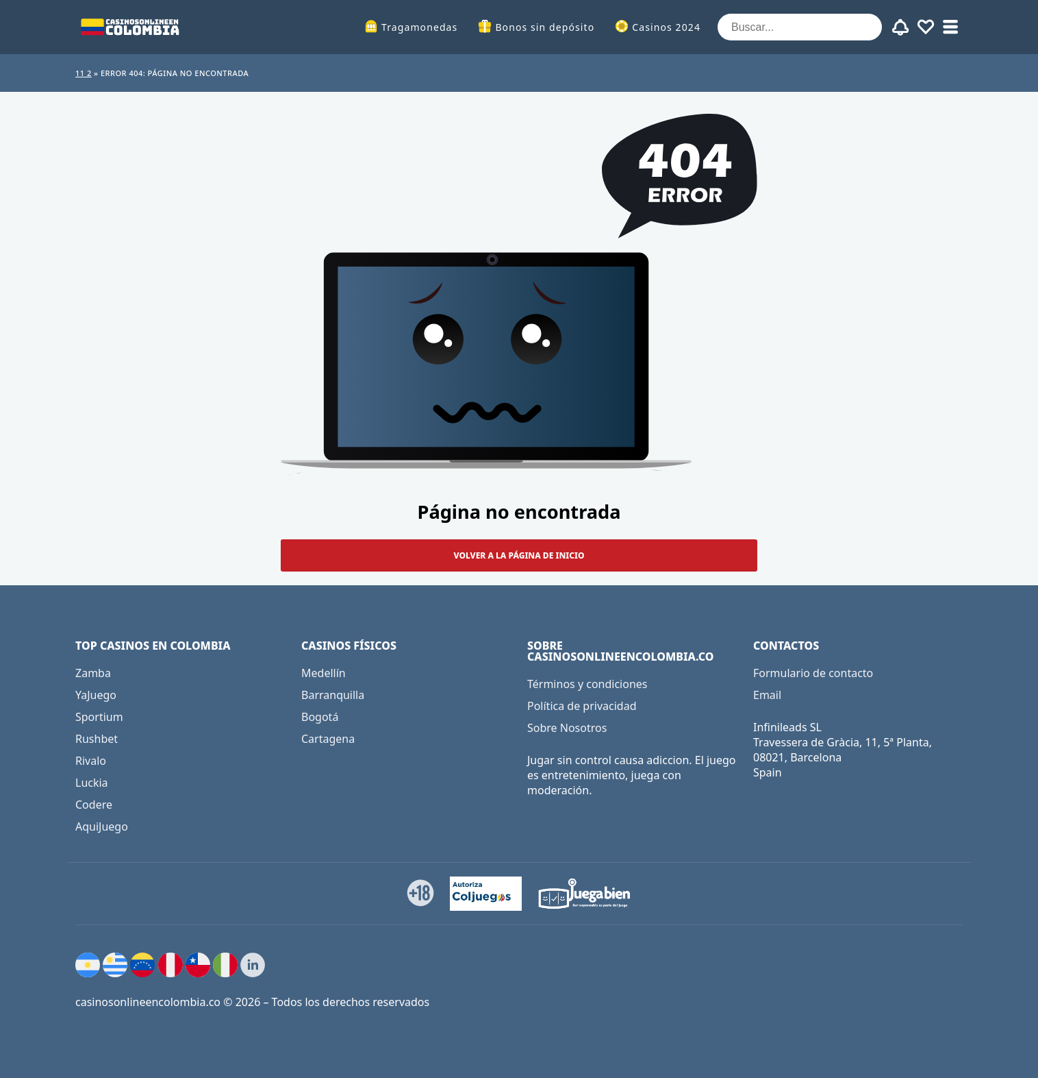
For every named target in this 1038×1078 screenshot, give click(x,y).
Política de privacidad (582, 705)
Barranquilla (332, 694)
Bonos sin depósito (544, 27)
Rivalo (90, 760)
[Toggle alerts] (901, 27)
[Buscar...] (800, 27)
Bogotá (319, 716)
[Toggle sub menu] (950, 27)
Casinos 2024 (666, 27)
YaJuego (95, 694)
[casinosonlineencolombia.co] (130, 27)
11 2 (83, 73)
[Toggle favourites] (925, 27)
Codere (93, 804)
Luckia (91, 782)
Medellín (323, 673)
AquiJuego (101, 826)
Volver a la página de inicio (519, 555)
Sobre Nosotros (567, 727)
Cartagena (328, 738)
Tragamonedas (419, 27)
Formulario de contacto (813, 673)
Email (767, 694)
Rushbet (96, 738)
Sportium (99, 716)
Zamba (93, 673)
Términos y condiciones (587, 683)
